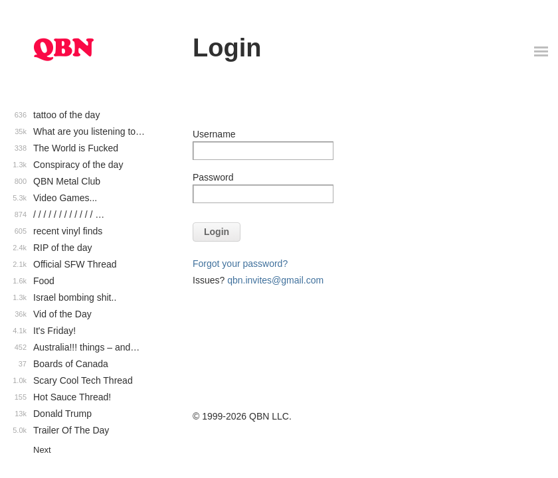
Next (42, 449)
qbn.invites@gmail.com (275, 280)
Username (214, 134)
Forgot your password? (240, 263)
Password (213, 177)
